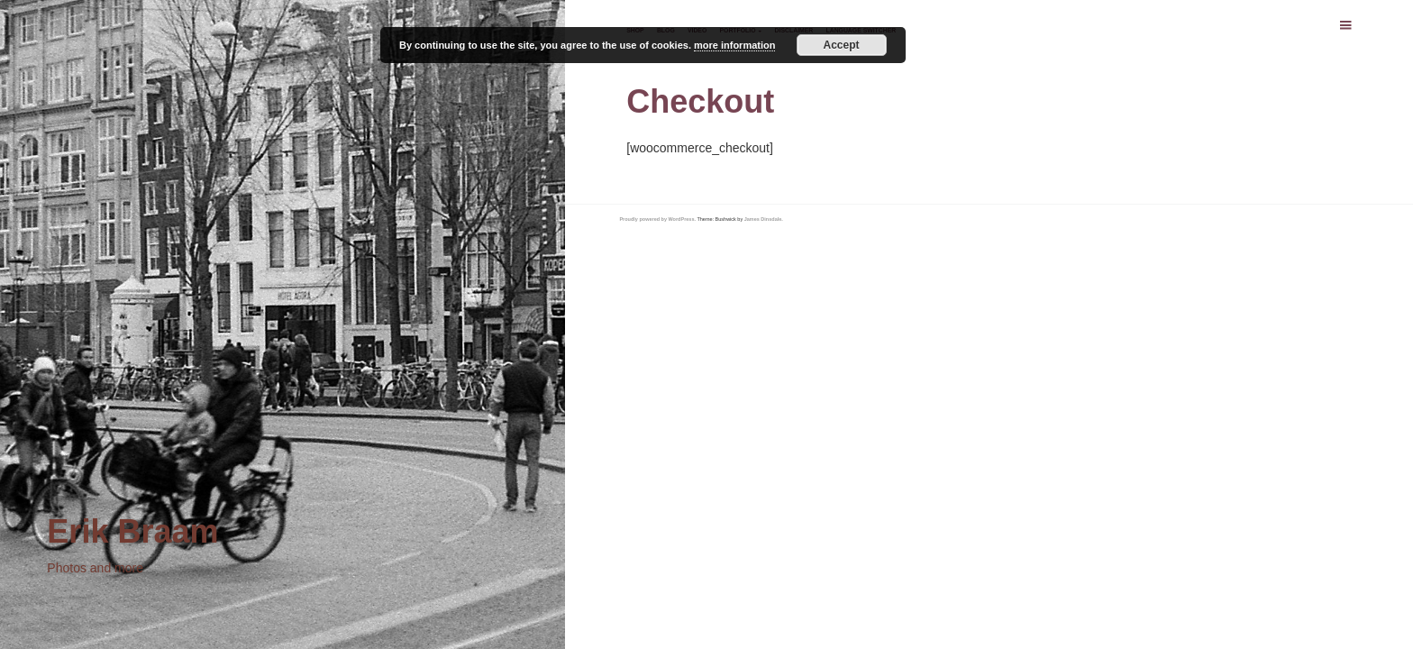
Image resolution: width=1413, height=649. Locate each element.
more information (734, 45)
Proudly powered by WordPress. (657, 219)
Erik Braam (132, 531)
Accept (842, 45)
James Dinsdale (763, 219)
